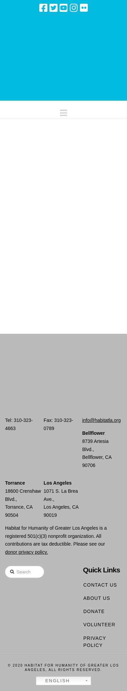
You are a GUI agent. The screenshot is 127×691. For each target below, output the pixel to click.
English (54, 681)
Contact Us (100, 585)
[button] (63, 111)
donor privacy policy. (26, 552)
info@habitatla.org (101, 420)
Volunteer (99, 624)
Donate (94, 611)
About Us (96, 598)
